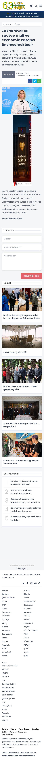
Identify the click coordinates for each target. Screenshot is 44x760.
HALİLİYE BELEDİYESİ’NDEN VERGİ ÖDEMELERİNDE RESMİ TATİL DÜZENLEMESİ (22, 14)
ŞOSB (4, 662)
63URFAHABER (29, 601)
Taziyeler (5, 713)
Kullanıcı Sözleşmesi (18, 732)
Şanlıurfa (6, 594)
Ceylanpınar (7, 634)
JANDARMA (6, 717)
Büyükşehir (28, 605)
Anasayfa (7, 24)
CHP (3, 680)
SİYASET (5, 590)
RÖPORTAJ (28, 641)
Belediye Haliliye (8, 684)
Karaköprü (6, 652)
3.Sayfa (27, 594)
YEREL (26, 634)
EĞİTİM (26, 616)
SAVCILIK (5, 677)
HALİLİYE (5, 673)
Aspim (26, 652)
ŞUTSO (26, 648)
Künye (13, 729)
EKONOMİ (28, 608)
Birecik (4, 656)
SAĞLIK (26, 619)
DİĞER (26, 637)
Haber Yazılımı (8, 577)
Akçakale (6, 645)
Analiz (4, 709)
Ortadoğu (6, 616)
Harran (5, 641)
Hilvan (4, 637)
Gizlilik (4, 732)
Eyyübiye (5, 619)
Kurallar (35, 729)
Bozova (27, 590)
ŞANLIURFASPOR (8, 691)
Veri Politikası (7, 735)
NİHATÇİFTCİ (7, 706)
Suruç (4, 623)
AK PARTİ (5, 669)
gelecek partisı (8, 698)
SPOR (4, 605)
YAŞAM (26, 627)
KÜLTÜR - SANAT (31, 630)
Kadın (4, 601)
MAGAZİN (28, 612)
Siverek (5, 627)
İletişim (5, 729)
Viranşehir (6, 630)
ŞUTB (26, 656)
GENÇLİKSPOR (7, 695)
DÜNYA (4, 608)
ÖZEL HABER (6, 612)
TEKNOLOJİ (28, 623)
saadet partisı (8, 687)
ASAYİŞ (26, 645)
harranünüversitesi (10, 666)
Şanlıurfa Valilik (8, 597)
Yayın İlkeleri (24, 729)
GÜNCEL (17, 24)
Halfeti (4, 648)
